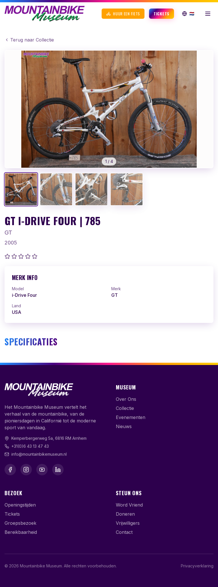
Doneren (125, 514)
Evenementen (130, 417)
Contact (124, 532)
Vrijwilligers (128, 523)
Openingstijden (20, 505)
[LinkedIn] (58, 469)
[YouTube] (42, 469)
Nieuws (124, 426)
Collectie (125, 408)
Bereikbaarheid (21, 532)
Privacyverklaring (197, 565)
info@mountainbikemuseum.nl (39, 454)
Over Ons (126, 399)
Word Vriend (129, 505)
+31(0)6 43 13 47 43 (30, 446)
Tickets (161, 13)
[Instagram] (26, 469)
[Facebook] (10, 469)
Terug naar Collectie (29, 40)
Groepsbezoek (20, 523)
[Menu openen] (207, 13)
